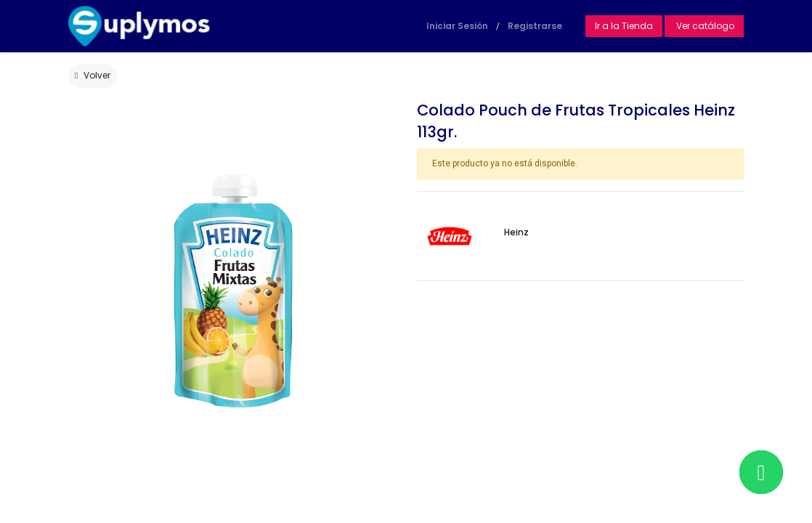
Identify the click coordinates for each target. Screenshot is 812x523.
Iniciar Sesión (457, 26)
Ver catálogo (704, 26)
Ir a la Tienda (624, 26)
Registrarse (535, 26)
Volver (92, 75)
